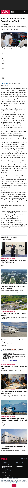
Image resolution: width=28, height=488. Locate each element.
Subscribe (18, 446)
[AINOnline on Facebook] (19, 440)
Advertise (18, 471)
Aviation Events (5, 474)
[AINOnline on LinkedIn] (26, 440)
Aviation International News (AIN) (7, 449)
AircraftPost (5, 450)
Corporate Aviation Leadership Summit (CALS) (7, 456)
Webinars (3, 471)
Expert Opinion (4, 466)
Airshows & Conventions (6, 472)
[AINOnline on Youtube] (22, 440)
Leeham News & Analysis (7, 459)
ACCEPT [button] (14, 485)
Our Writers (18, 466)
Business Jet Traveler (6, 452)
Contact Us (18, 469)
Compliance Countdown (6, 475)
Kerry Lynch (5, 65)
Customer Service (19, 448)
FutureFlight (4, 454)
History (17, 467)
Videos (3, 469)
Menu (24, 11)
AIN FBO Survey (5, 446)
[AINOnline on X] (24, 440)
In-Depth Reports (5, 467)
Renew (17, 449)
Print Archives (4, 464)
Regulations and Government (8, 16)
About (17, 464)
